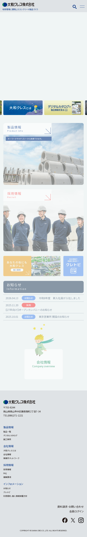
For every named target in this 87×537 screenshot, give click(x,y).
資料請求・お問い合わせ (70, 506)
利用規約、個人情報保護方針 (15, 496)
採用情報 (8, 465)
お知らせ (7, 488)
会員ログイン (76, 511)
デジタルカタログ (10, 435)
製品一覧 (7, 431)
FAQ (5, 473)
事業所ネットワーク (11, 458)
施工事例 (7, 439)
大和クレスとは (9, 450)
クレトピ (6, 492)
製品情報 (8, 427)
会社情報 (8, 446)
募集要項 (7, 477)
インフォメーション (13, 484)
